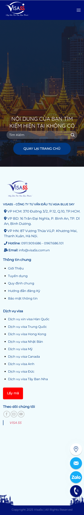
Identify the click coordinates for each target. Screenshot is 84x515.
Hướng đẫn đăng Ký (24, 291)
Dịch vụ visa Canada (24, 356)
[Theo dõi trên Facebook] (6, 414)
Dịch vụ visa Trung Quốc (27, 327)
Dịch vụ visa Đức (21, 371)
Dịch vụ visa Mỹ (20, 349)
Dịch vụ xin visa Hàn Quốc (28, 319)
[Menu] (78, 10)
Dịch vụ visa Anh (21, 364)
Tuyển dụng (18, 276)
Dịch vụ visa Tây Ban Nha (28, 379)
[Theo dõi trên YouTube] (21, 414)
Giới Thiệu (16, 268)
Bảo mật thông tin (23, 298)
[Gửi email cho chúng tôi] (14, 414)
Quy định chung (21, 283)
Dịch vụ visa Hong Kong (27, 334)
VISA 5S (15, 423)
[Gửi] (73, 135)
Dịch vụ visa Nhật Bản (25, 342)
